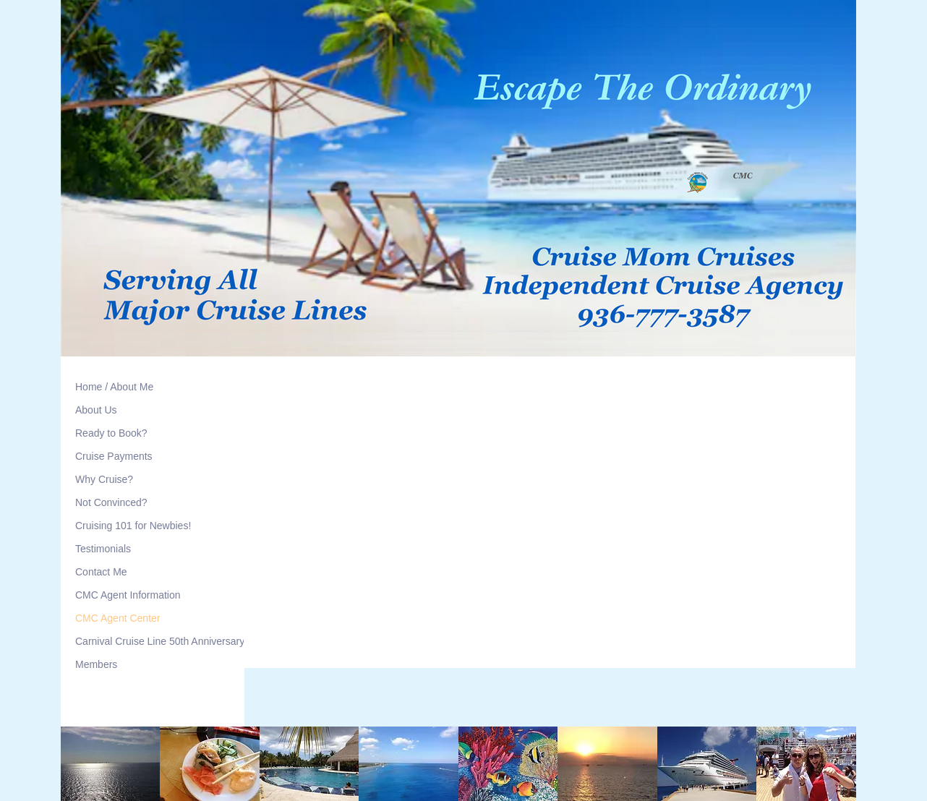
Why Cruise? (104, 479)
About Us (96, 410)
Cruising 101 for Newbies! (133, 525)
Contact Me (101, 572)
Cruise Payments (114, 456)
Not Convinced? (111, 502)
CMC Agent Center (118, 618)
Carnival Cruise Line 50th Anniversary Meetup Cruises (196, 641)
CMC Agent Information (128, 595)
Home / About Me (114, 387)
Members (96, 664)
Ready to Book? (111, 433)
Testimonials (103, 548)
